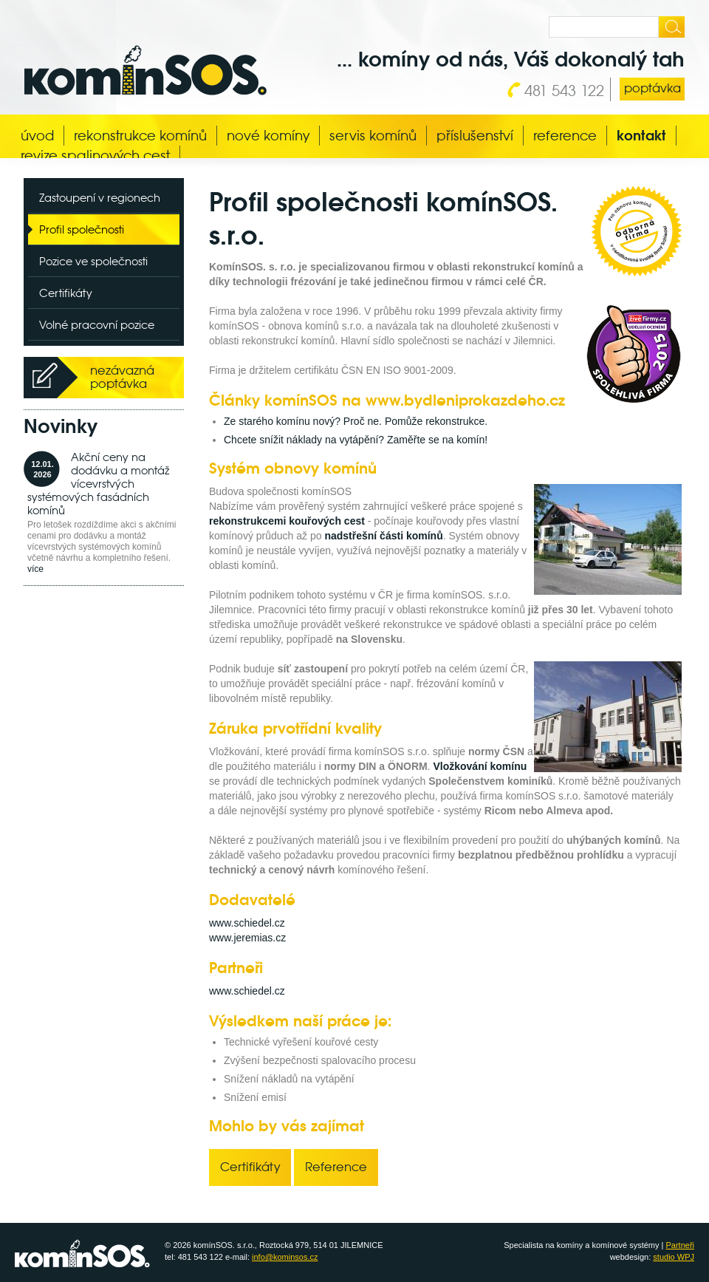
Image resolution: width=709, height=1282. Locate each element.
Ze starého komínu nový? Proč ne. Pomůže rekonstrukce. (355, 421)
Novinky (60, 426)
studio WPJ (673, 1256)
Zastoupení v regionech (99, 198)
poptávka (652, 88)
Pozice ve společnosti (93, 261)
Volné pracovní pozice (96, 325)
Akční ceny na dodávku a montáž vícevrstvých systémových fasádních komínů (98, 483)
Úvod (37, 135)
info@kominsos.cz (285, 1256)
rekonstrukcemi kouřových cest (287, 521)
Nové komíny (268, 135)
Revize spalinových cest (95, 155)
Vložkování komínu (480, 766)
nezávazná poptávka (122, 377)
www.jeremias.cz (247, 938)
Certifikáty (65, 293)
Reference (565, 135)
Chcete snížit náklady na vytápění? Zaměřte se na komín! (355, 440)
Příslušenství (474, 135)
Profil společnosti (81, 229)
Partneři (679, 1245)
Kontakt (641, 135)
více (35, 569)
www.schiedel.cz (247, 923)
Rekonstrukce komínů (140, 135)
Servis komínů (373, 135)
